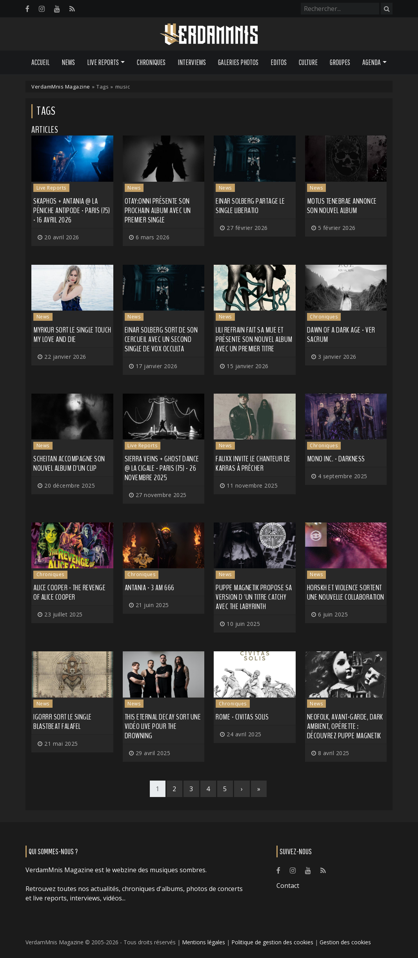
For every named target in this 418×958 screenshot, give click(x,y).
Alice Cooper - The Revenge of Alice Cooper (69, 592)
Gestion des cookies (345, 942)
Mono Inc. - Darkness (336, 459)
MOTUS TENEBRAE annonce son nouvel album (342, 206)
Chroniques (151, 62)
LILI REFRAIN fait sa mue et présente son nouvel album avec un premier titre (254, 339)
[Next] (242, 789)
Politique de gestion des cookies (272, 942)
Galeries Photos (238, 62)
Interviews (192, 62)
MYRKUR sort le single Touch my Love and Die (72, 335)
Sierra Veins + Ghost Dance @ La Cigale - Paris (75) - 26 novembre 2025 (162, 468)
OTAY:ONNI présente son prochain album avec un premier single (158, 210)
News (68, 62)
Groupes (340, 62)
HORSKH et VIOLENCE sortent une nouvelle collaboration (345, 592)
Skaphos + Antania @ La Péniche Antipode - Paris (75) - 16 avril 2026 (71, 210)
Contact (287, 885)
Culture (308, 62)
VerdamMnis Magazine (60, 86)
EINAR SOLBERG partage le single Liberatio (250, 206)
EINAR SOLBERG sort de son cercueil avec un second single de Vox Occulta (161, 339)
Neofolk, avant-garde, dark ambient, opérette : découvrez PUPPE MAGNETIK (345, 726)
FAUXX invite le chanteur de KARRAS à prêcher (253, 464)
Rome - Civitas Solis (242, 717)
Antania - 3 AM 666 (149, 587)
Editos (279, 62)
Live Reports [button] (103, 62)
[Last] (259, 789)
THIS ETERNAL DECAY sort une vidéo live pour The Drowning (163, 726)
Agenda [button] (371, 62)
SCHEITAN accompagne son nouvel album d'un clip (69, 464)
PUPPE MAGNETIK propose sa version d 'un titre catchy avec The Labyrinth (254, 597)
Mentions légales (203, 942)
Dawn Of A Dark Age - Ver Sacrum (341, 335)
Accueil (40, 62)
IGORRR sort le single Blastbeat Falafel (62, 722)
